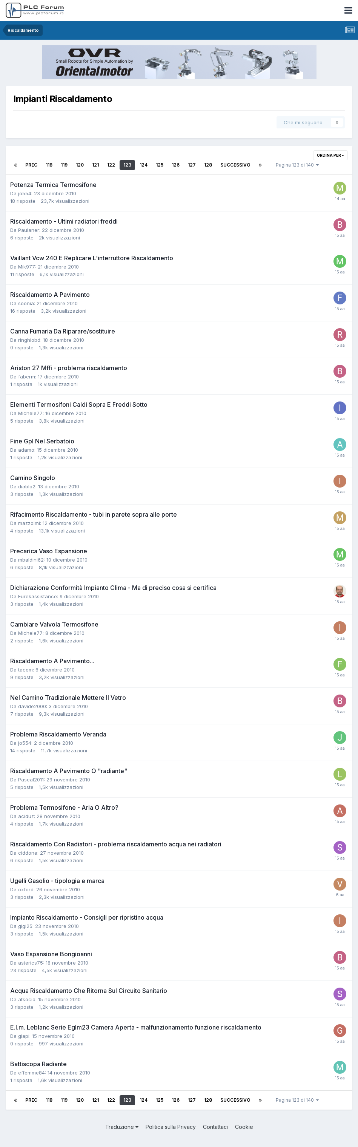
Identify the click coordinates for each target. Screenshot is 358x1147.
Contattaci (215, 1127)
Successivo (235, 165)
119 (64, 165)
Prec (31, 165)
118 (49, 165)
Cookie (244, 1127)
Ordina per (330, 155)
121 (95, 165)
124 (144, 165)
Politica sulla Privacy (171, 1127)
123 (127, 165)
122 (111, 165)
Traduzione (121, 1127)
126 (176, 165)
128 (208, 165)
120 (80, 165)
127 (192, 165)
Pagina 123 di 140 (297, 165)
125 (159, 165)
